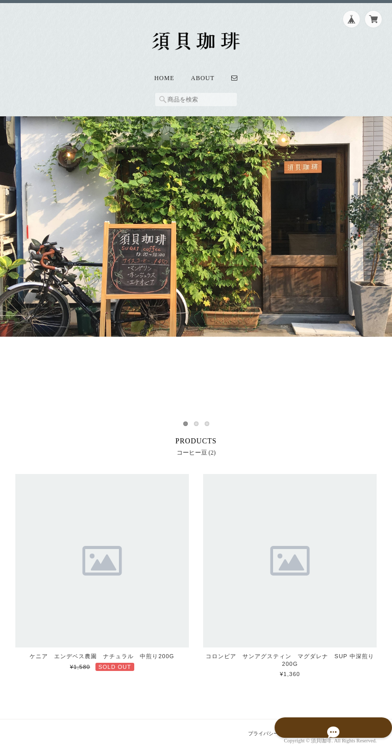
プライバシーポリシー (265, 726)
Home (164, 70)
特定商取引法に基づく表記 (343, 726)
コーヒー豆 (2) (196, 444)
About (202, 70)
